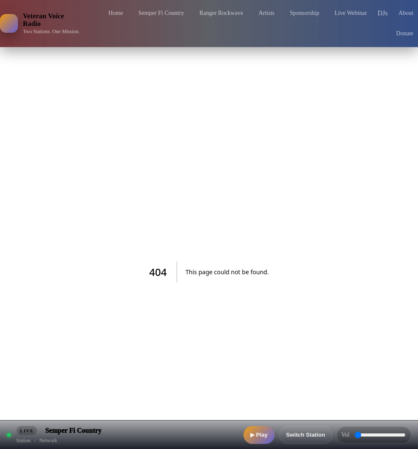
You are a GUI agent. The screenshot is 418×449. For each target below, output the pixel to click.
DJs (383, 13)
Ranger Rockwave (221, 13)
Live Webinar (351, 13)
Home (116, 13)
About (405, 13)
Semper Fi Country (161, 13)
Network (48, 440)
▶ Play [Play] (259, 435)
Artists (266, 13)
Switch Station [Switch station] (305, 435)
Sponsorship (304, 13)
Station (23, 440)
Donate (404, 33)
